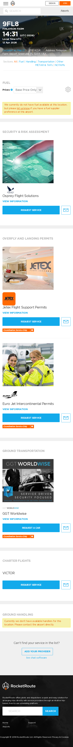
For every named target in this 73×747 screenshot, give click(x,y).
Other (60, 61)
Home (5, 722)
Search (50, 711)
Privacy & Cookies (60, 737)
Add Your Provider (37, 651)
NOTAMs (60, 65)
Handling (31, 61)
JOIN (65, 3)
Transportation (46, 61)
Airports (65, 10)
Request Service (31, 210)
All (15, 61)
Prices (7, 89)
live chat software (36, 657)
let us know (23, 108)
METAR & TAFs (44, 65)
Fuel (21, 61)
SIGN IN (52, 3)
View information (15, 201)
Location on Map (13, 50)
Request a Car (31, 527)
